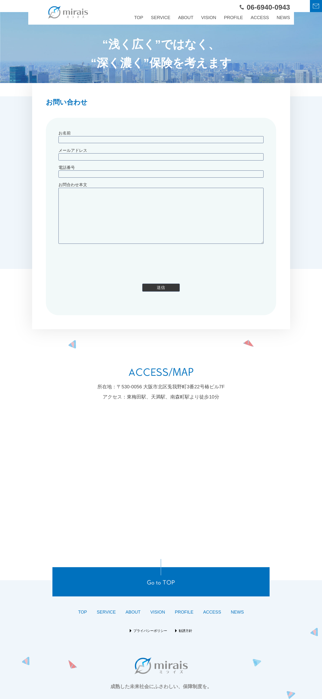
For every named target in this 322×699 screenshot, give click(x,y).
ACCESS (260, 17)
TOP (138, 17)
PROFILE (233, 17)
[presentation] (161, 261)
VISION (208, 17)
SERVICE (160, 17)
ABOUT (185, 17)
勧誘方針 (185, 631)
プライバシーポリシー (150, 631)
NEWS (283, 17)
